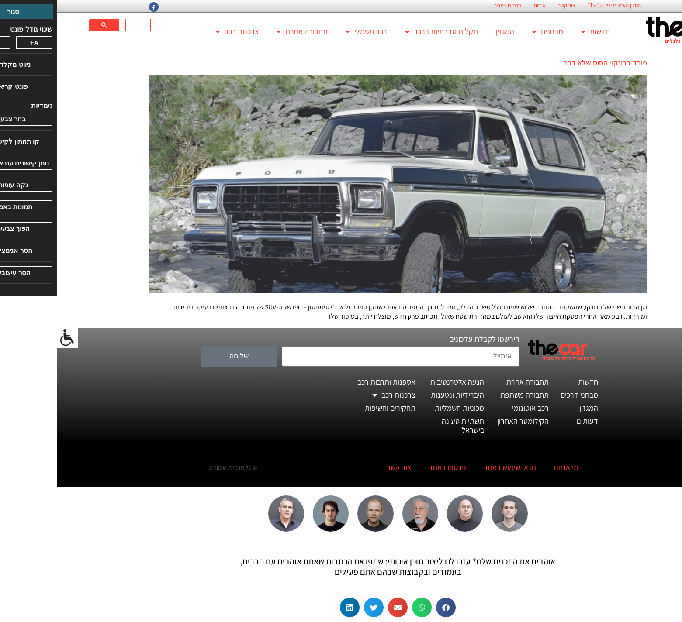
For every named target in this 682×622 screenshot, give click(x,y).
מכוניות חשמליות (402, 408)
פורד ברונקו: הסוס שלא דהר (548, 63)
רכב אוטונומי (473, 408)
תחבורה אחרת (245, 31)
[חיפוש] (82, 25)
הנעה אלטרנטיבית (400, 382)
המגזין (448, 31)
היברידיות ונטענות (400, 395)
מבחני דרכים (522, 395)
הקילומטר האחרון (466, 421)
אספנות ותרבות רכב (330, 382)
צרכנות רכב (180, 31)
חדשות (538, 31)
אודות (483, 5)
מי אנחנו (509, 467)
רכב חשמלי (309, 31)
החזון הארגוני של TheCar (557, 5)
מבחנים (490, 31)
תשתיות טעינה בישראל (406, 425)
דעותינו (530, 421)
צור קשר (510, 5)
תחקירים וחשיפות (333, 408)
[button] (389, 607)
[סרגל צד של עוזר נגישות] (10, 337)
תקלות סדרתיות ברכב (384, 31)
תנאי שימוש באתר (453, 467)
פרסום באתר (450, 5)
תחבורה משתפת (467, 395)
